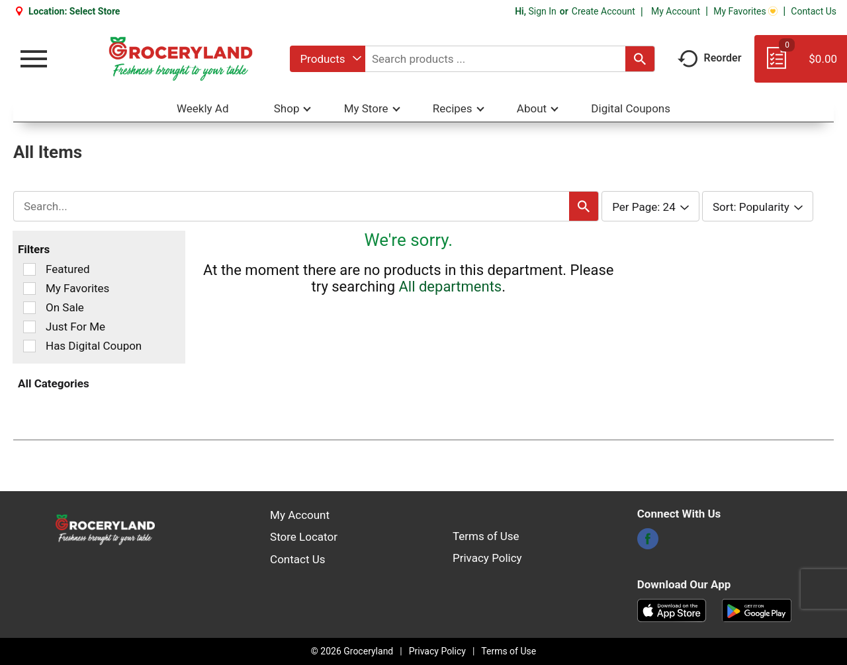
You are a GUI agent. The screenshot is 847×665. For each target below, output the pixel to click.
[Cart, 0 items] (800, 64)
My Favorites (745, 11)
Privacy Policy (487, 558)
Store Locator (303, 536)
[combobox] (327, 59)
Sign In (542, 11)
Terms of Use (486, 536)
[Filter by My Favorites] (29, 288)
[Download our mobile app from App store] (672, 609)
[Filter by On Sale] (29, 307)
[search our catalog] (639, 58)
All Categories (53, 383)
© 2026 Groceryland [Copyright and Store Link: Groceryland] (352, 651)
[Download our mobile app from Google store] (756, 609)
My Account (675, 11)
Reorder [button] (710, 58)
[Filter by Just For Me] (29, 327)
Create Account (603, 11)
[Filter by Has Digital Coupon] (29, 346)
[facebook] (647, 542)
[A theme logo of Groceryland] (180, 59)
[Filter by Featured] (29, 269)
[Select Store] (95, 11)
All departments (450, 286)
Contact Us (813, 11)
